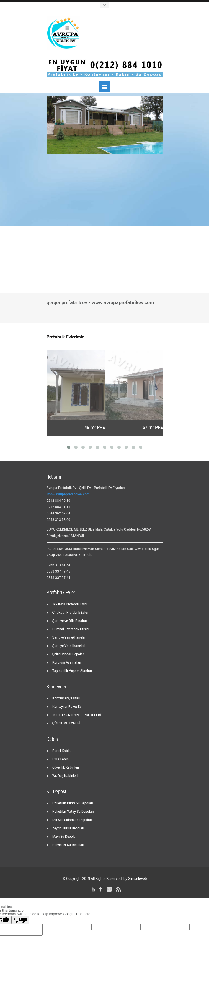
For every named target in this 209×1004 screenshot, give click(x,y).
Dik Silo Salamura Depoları (71, 820)
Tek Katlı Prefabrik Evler (69, 604)
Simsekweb (137, 879)
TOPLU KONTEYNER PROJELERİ (76, 715)
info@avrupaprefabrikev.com (68, 494)
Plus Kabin (60, 759)
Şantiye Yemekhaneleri (68, 637)
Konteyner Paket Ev (66, 707)
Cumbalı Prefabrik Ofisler (70, 629)
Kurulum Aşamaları (66, 662)
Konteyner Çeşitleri (66, 698)
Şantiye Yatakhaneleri (68, 646)
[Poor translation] (20, 920)
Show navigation (104, 86)
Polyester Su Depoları (67, 845)
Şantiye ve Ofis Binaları (69, 621)
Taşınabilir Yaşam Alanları (71, 671)
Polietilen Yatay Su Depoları (72, 812)
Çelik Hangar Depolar (67, 654)
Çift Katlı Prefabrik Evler (69, 612)
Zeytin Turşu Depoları (67, 828)
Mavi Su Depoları (64, 837)
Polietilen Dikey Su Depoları (72, 803)
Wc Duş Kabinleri (64, 776)
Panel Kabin (61, 751)
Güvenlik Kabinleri (65, 767)
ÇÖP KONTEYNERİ (65, 723)
